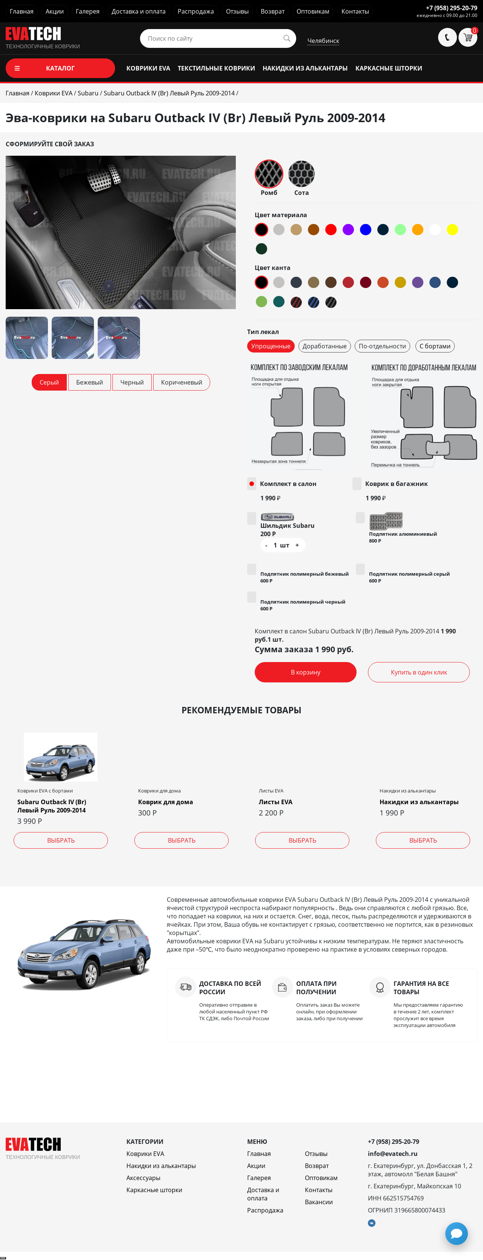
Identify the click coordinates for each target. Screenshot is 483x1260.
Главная (22, 11)
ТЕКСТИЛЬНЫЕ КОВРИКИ (216, 68)
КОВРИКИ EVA (148, 68)
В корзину (305, 672)
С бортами (435, 346)
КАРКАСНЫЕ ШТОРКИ (388, 68)
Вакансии (319, 1202)
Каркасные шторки (154, 1190)
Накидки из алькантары (419, 802)
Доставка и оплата (139, 11)
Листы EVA (275, 802)
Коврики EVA (145, 1154)
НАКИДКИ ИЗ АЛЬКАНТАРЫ (305, 68)
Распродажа (196, 11)
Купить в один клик (419, 672)
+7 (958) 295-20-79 (451, 8)
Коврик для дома (165, 802)
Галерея (88, 11)
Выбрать (61, 840)
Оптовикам (313, 11)
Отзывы (237, 11)
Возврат (273, 11)
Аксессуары (143, 1178)
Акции (55, 11)
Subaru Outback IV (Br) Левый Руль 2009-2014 (51, 806)
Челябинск (323, 41)
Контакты (355, 11)
